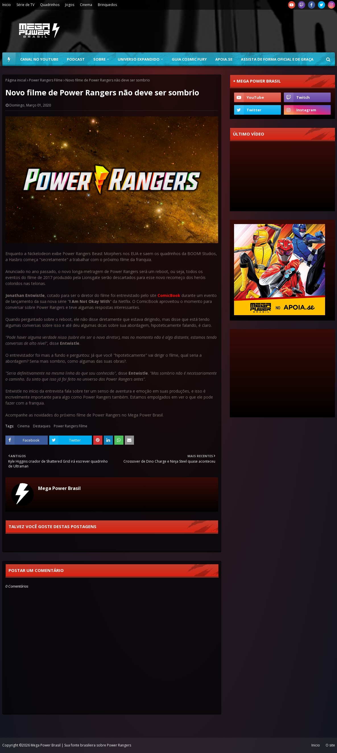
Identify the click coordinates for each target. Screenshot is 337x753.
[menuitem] (9, 59)
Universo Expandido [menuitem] (139, 59)
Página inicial (15, 80)
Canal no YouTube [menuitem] (39, 59)
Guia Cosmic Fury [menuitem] (189, 59)
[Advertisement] (282, 373)
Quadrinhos (49, 4)
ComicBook (169, 295)
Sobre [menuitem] (99, 59)
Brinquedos (107, 4)
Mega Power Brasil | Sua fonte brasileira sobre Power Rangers (81, 745)
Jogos (69, 4)
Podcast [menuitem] (76, 59)
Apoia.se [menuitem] (223, 59)
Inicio (6, 4)
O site (330, 745)
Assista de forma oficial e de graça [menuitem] (277, 59)
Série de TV (25, 4)
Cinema (86, 4)
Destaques (41, 426)
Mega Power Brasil (59, 488)
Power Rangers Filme (46, 80)
